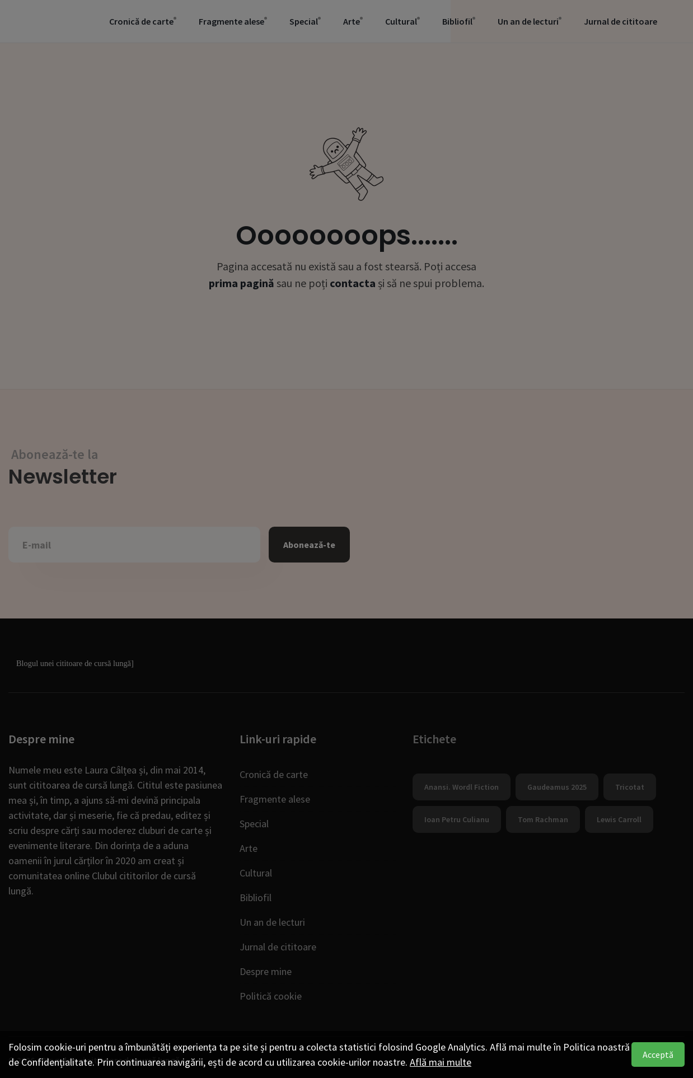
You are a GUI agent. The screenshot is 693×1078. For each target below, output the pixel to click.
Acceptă (658, 1054)
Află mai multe (440, 1062)
